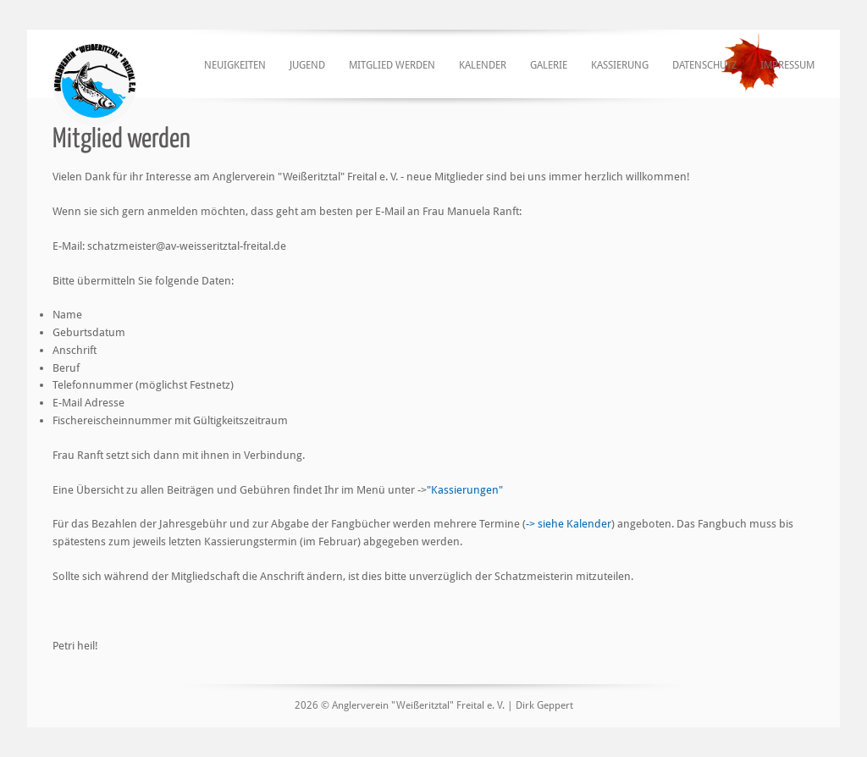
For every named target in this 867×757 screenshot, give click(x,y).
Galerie (548, 65)
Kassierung (620, 65)
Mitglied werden (392, 65)
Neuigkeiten (235, 65)
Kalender (482, 65)
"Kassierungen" (465, 489)
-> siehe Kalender (568, 523)
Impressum (787, 65)
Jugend (307, 65)
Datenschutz (704, 65)
